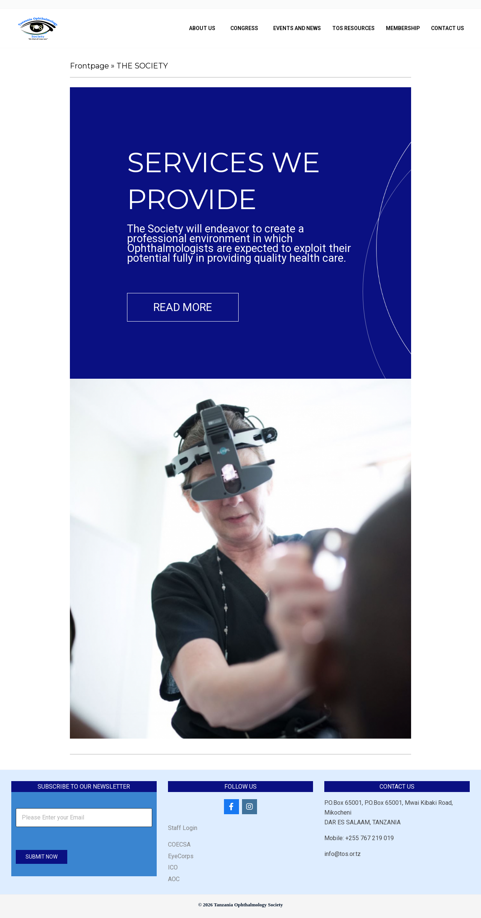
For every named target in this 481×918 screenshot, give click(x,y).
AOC (174, 879)
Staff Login (182, 829)
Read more (185, 307)
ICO (173, 868)
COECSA (179, 845)
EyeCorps (181, 856)
